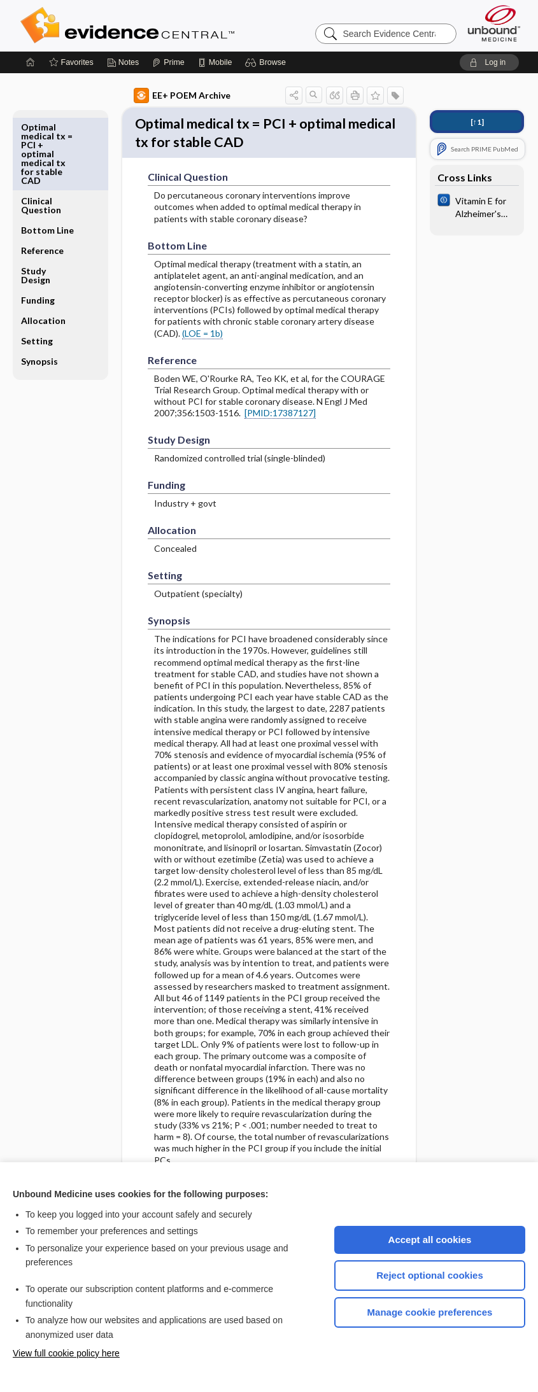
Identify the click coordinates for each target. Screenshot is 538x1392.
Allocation (43, 246)
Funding (38, 226)
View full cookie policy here (66, 1353)
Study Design (35, 201)
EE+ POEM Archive (182, 95)
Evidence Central (178, 25)
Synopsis (39, 287)
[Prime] (168, 62)
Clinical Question (41, 131)
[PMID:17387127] (280, 439)
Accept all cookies (430, 1239)
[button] (267, 62)
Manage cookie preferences (430, 1312)
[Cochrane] (477, 206)
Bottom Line (47, 156)
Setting (37, 267)
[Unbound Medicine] (494, 23)
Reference (42, 176)
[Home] (30, 62)
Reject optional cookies (429, 1275)
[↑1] (477, 122)
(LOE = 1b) (202, 360)
